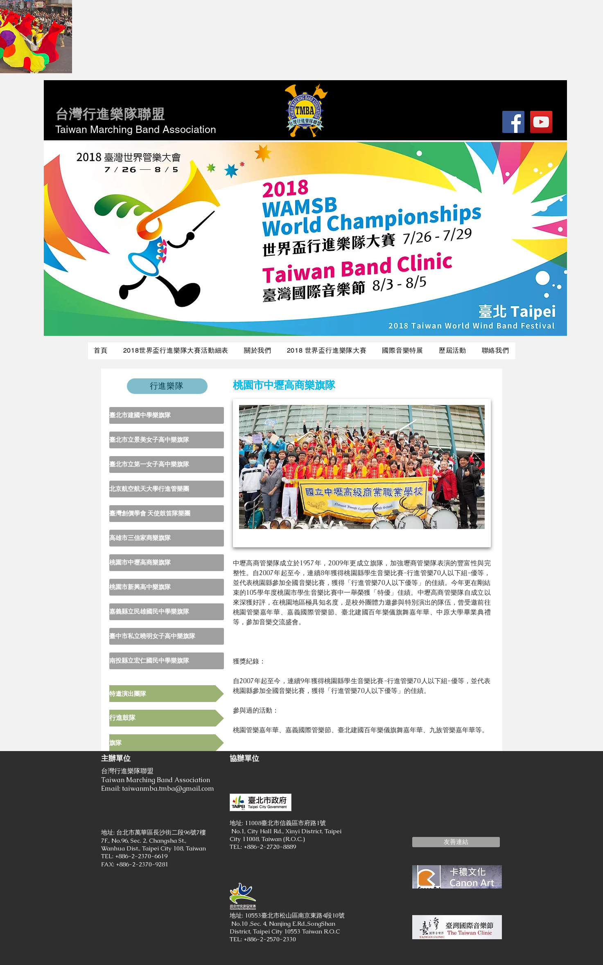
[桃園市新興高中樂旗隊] (166, 587)
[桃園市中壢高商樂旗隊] (166, 562)
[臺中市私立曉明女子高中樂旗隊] (166, 636)
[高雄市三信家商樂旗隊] (166, 538)
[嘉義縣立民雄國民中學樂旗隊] (166, 611)
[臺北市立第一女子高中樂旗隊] (166, 464)
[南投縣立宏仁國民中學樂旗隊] (166, 660)
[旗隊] (166, 742)
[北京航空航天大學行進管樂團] (166, 489)
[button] (456, 842)
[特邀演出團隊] (166, 693)
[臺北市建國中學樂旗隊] (166, 415)
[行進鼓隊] (166, 718)
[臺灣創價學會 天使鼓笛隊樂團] (166, 513)
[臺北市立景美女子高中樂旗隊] (166, 440)
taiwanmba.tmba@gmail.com (168, 788)
